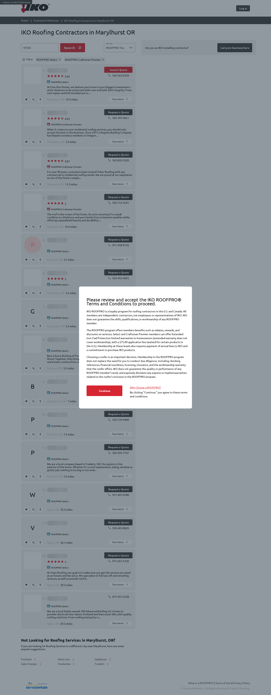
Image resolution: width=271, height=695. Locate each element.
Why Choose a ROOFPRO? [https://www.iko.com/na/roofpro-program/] (145, 387)
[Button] (104, 390)
